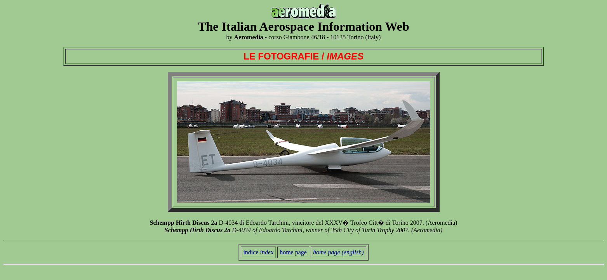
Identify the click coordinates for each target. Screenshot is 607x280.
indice (258, 252)
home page (293, 252)
